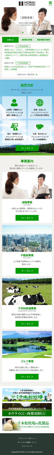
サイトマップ (27, 446)
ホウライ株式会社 (27, 3)
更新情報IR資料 (43, 40)
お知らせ (10, 40)
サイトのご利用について (27, 442)
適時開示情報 (27, 40)
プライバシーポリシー (27, 438)
